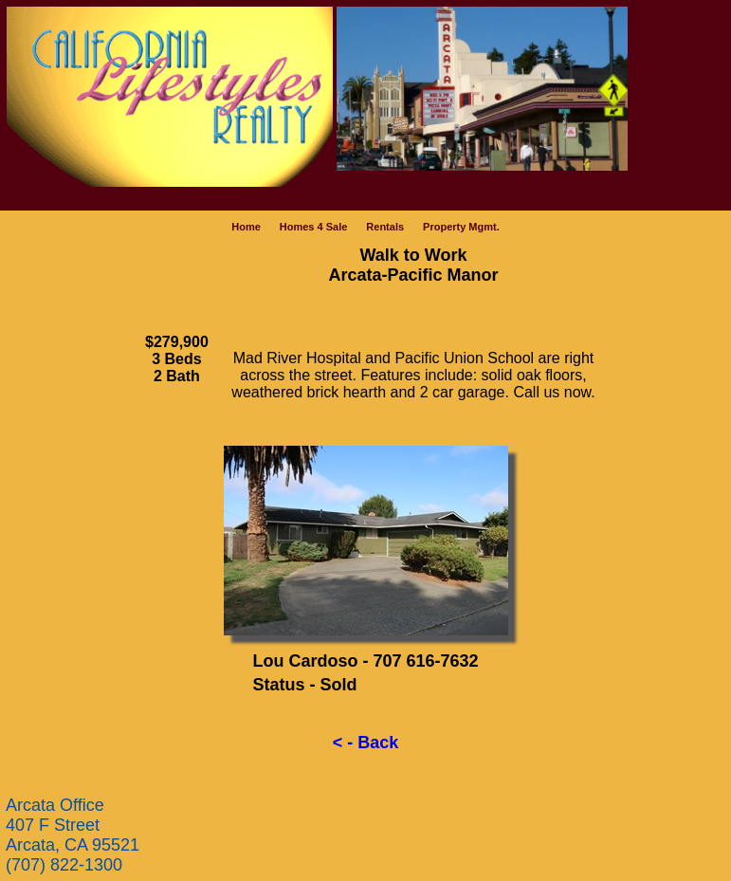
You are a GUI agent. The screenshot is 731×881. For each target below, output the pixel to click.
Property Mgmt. (461, 226)
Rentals (385, 226)
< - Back (366, 742)
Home (246, 226)
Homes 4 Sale (314, 226)
